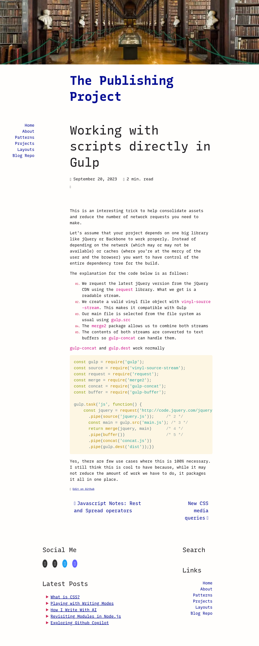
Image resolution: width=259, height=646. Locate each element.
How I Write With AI (74, 609)
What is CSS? (65, 596)
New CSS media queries (196, 510)
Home (29, 125)
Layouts (25, 149)
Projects (24, 143)
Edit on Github (83, 488)
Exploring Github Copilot (80, 622)
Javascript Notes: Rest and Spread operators (107, 506)
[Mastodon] (74, 564)
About (28, 131)
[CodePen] (54, 564)
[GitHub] (44, 564)
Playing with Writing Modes (82, 603)
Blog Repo (23, 155)
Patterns (24, 137)
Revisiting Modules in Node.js (86, 616)
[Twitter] (64, 564)
